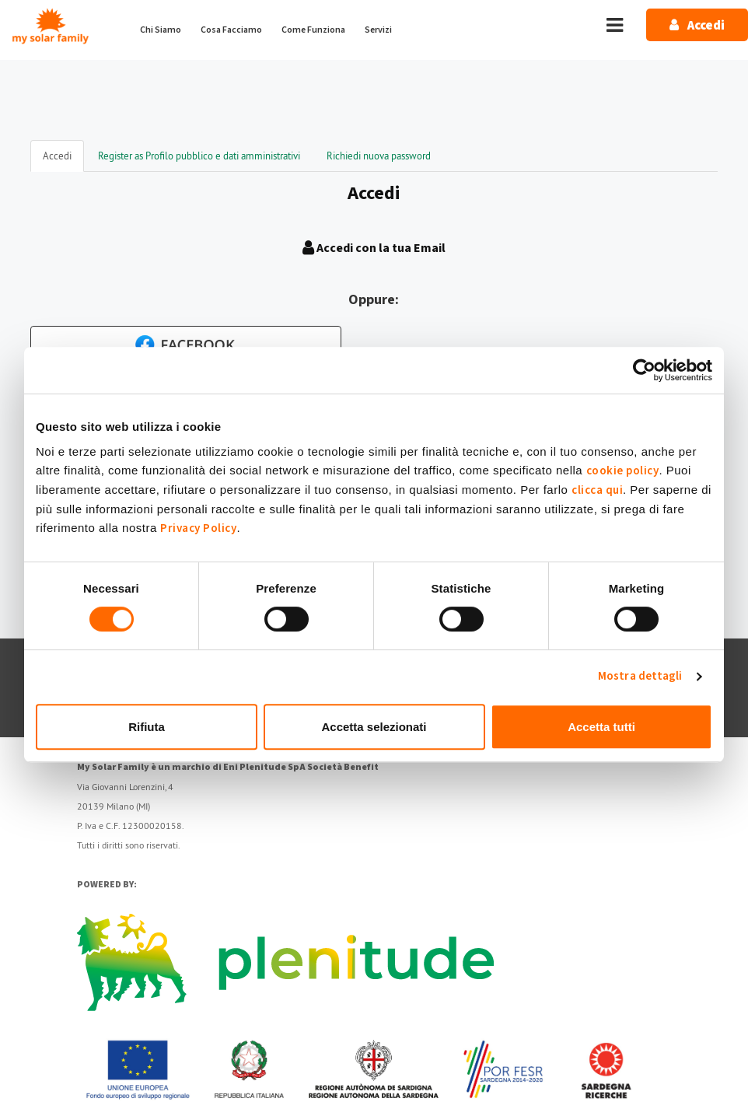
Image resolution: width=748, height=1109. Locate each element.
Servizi (378, 30)
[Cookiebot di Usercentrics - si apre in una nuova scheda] (644, 370)
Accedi (63, 160)
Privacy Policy (198, 528)
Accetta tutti (601, 726)
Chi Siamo (160, 30)
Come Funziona (313, 30)
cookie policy (622, 471)
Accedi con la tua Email (374, 248)
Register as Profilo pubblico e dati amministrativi (199, 155)
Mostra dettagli (640, 676)
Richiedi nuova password (379, 155)
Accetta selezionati (373, 726)
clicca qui (597, 490)
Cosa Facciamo (231, 30)
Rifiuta (146, 726)
